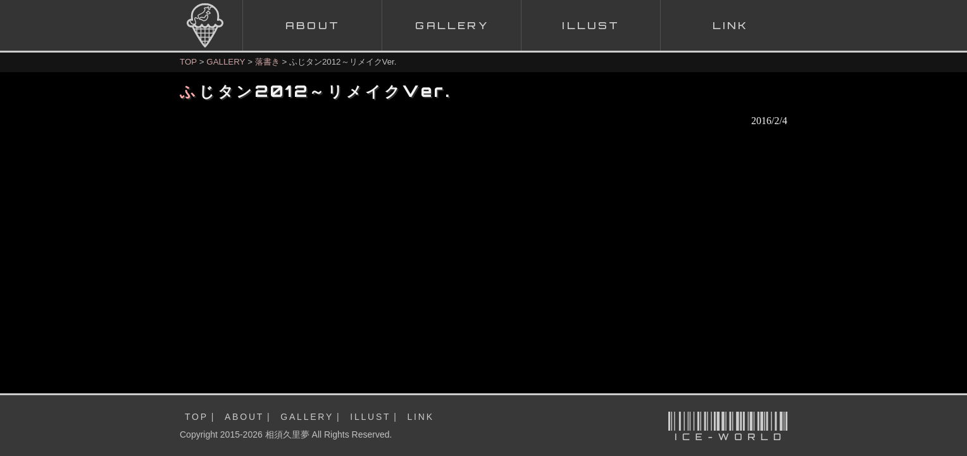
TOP (188, 61)
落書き (267, 61)
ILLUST (370, 417)
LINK (421, 417)
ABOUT (244, 417)
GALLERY (225, 61)
